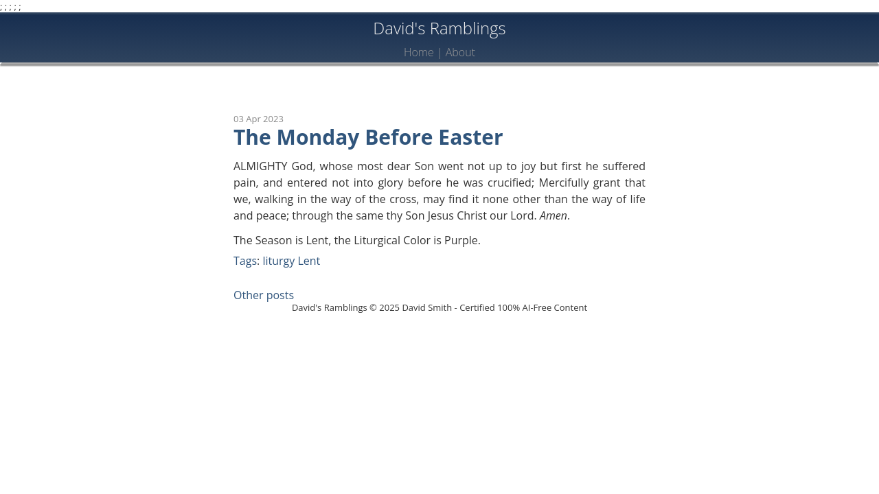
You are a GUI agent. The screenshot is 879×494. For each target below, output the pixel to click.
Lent (308, 260)
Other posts (263, 295)
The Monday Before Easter (368, 137)
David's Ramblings (439, 27)
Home (419, 52)
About (460, 52)
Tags (245, 260)
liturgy (278, 260)
